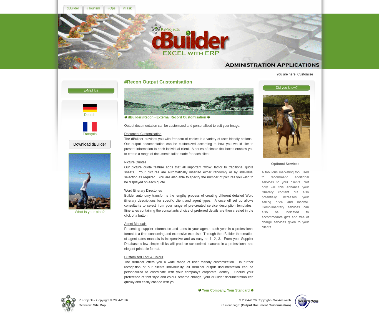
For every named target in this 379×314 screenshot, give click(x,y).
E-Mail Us (91, 90)
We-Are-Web (282, 300)
